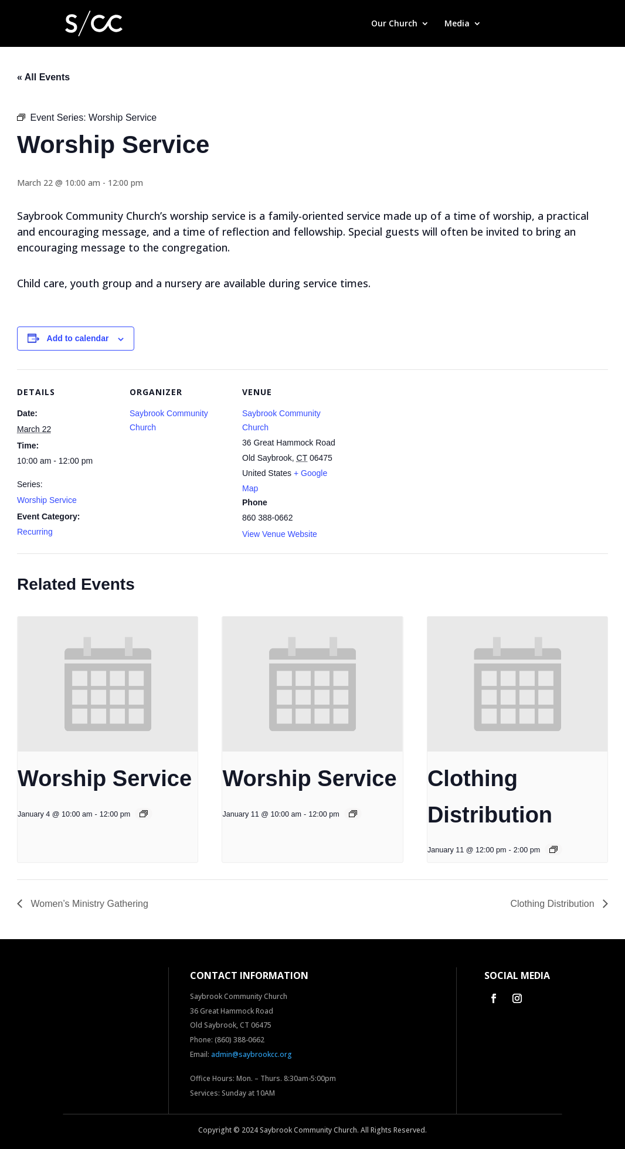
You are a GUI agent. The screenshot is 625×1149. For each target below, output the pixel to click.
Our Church (394, 24)
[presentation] (108, 684)
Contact (545, 24)
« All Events (43, 77)
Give (505, 24)
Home (344, 24)
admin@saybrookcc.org (251, 1054)
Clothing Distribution (553, 904)
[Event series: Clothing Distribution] (553, 849)
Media (457, 24)
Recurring (35, 531)
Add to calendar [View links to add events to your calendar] (78, 338)
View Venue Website (279, 534)
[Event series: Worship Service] (144, 813)
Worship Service (47, 500)
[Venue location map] (416, 450)
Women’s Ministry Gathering (88, 904)
